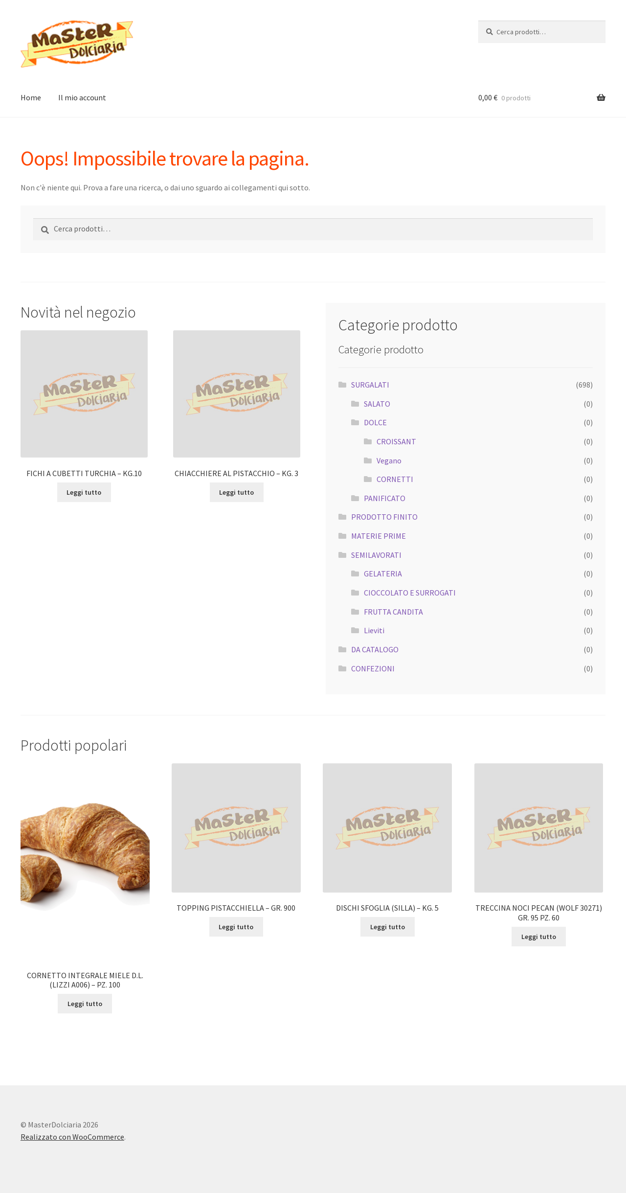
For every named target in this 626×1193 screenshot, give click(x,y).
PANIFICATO (384, 498)
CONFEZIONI (373, 668)
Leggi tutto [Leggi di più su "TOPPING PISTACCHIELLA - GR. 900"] (236, 926)
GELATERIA (383, 573)
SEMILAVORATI (376, 555)
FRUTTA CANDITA (393, 612)
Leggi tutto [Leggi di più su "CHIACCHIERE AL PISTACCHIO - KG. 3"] (236, 492)
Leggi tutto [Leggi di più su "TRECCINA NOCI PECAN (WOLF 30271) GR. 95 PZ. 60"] (538, 936)
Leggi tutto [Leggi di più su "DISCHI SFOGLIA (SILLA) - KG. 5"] (387, 926)
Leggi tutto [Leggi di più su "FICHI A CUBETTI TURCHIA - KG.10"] (84, 492)
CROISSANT (396, 441)
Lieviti (374, 630)
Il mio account (82, 97)
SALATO (377, 404)
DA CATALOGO (375, 649)
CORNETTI (395, 479)
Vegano (389, 460)
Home (31, 97)
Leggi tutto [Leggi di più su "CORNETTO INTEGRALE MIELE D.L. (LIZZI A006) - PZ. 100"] (84, 1003)
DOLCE (375, 422)
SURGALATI (370, 385)
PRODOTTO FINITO (384, 517)
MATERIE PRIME (378, 536)
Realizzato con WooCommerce (72, 1137)
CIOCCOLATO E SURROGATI (410, 592)
